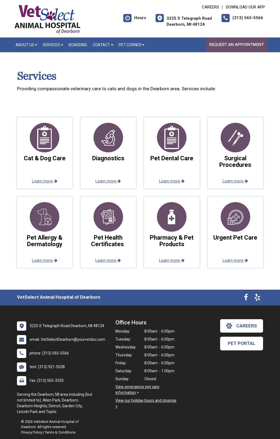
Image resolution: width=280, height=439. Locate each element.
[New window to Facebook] (246, 298)
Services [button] (53, 45)
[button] (44, 152)
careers (241, 326)
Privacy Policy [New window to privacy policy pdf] (31, 432)
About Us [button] (26, 45)
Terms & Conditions (60, 432)
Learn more (44, 181)
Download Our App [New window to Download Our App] (245, 7)
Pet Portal (241, 343)
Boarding (78, 45)
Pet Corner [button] (131, 45)
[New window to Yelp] (257, 298)
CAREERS (210, 7)
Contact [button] (103, 45)
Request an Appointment (236, 44)
